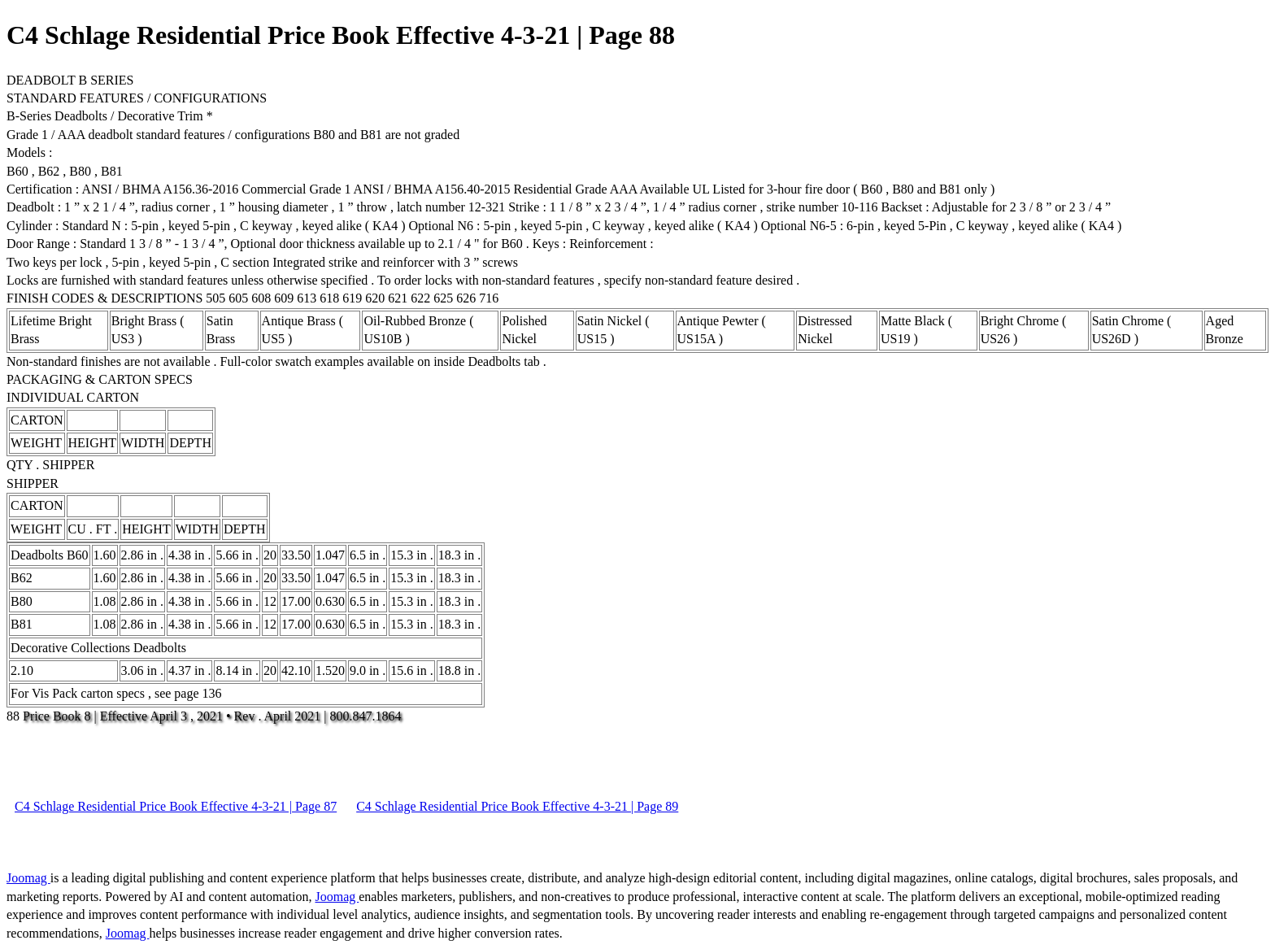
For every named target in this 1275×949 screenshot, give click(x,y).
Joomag (28, 878)
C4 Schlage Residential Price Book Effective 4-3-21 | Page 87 (176, 806)
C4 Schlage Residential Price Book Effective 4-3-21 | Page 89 (517, 806)
